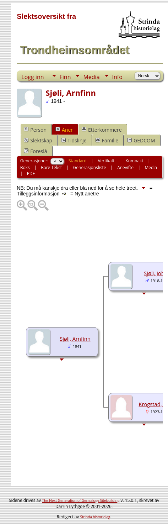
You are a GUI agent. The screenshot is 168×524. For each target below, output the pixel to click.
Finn (65, 77)
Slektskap (38, 140)
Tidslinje (74, 140)
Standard (78, 161)
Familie (107, 140)
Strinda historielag (95, 516)
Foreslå (35, 151)
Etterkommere (102, 129)
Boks (25, 167)
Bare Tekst (51, 167)
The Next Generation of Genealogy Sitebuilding (80, 500)
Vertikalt (106, 161)
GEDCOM (141, 140)
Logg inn (32, 77)
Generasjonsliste (89, 167)
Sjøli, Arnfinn (75, 338)
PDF (31, 174)
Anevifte (125, 167)
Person (35, 129)
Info (117, 77)
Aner (64, 129)
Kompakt (134, 161)
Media (91, 77)
